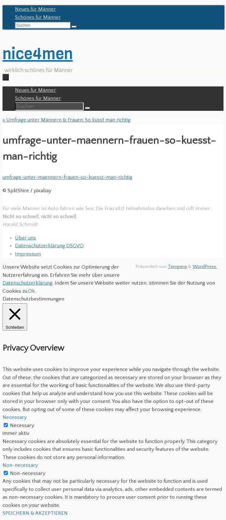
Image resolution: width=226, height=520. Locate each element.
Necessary (22, 425)
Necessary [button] (14, 417)
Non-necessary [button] (20, 465)
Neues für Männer (35, 9)
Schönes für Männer (38, 17)
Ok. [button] (32, 291)
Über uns (25, 238)
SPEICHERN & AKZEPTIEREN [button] (35, 513)
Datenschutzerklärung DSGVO (49, 246)
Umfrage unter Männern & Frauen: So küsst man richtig (66, 120)
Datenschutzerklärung (27, 283)
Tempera (177, 266)
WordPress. (205, 266)
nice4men (37, 53)
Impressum (28, 254)
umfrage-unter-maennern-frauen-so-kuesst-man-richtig (67, 177)
